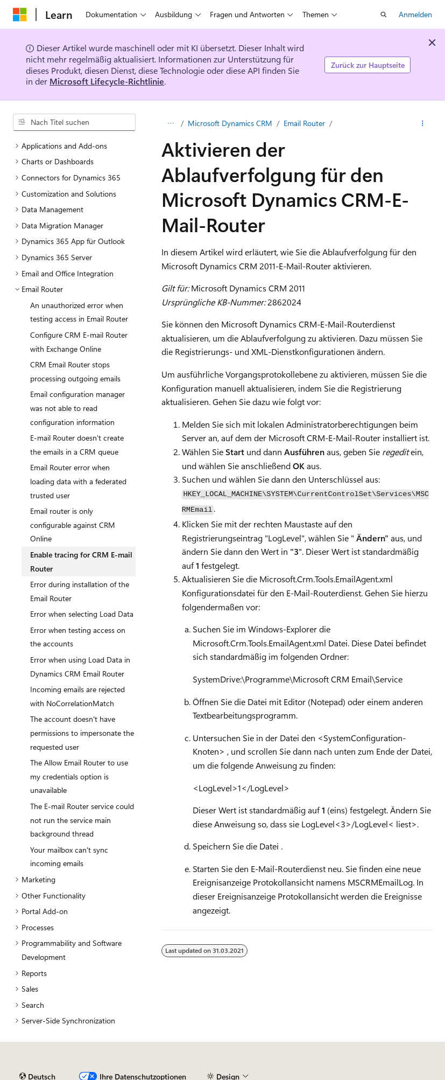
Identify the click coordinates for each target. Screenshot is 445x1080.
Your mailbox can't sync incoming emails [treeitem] (69, 857)
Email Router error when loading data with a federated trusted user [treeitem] (78, 481)
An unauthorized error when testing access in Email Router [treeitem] (79, 312)
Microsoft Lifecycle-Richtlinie (107, 81)
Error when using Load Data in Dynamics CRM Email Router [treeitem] (80, 666)
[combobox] (74, 122)
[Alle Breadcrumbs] (170, 123)
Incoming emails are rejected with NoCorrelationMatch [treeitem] (77, 696)
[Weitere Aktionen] (422, 123)
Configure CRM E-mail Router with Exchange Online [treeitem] (79, 342)
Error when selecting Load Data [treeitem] (81, 614)
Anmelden (415, 14)
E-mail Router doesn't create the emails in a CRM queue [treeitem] (77, 445)
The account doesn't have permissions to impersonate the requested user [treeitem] (82, 732)
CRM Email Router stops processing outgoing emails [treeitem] (75, 371)
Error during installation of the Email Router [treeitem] (79, 591)
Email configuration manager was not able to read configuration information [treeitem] (77, 408)
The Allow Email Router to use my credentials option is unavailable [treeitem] (79, 776)
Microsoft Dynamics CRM (230, 123)
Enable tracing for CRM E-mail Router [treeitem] (81, 561)
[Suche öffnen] (383, 14)
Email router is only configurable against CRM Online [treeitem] (72, 525)
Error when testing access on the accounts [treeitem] (77, 637)
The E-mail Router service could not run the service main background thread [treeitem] (82, 820)
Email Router (304, 123)
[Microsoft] (20, 15)
